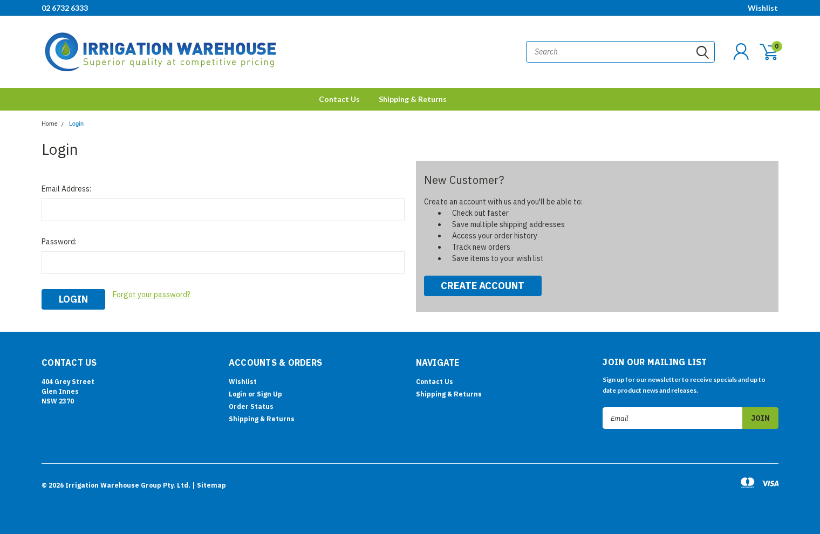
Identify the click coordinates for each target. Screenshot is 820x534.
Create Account (482, 285)
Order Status (251, 406)
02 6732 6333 (65, 7)
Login (76, 123)
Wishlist (763, 7)
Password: (59, 242)
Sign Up (269, 394)
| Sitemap (209, 485)
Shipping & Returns (413, 99)
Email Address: (66, 189)
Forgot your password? (151, 294)
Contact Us (339, 99)
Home (50, 123)
